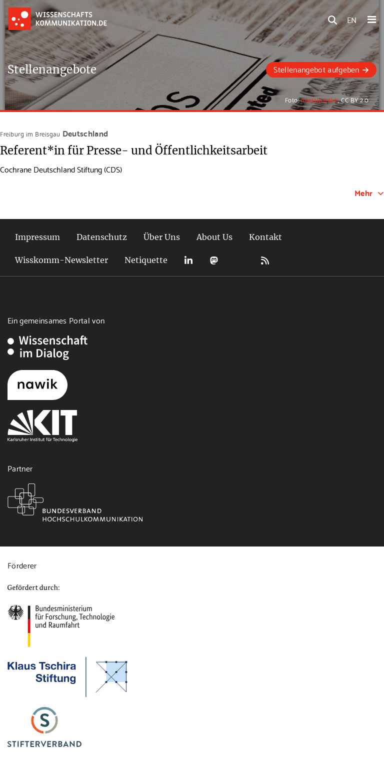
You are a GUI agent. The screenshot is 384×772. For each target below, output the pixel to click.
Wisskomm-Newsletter (61, 260)
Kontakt (265, 237)
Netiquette (146, 260)
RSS (265, 260)
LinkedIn (188, 260)
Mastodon (214, 260)
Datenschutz (101, 237)
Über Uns (162, 237)
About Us (214, 237)
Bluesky (240, 260)
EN (351, 19)
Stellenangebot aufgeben (316, 69)
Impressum (37, 237)
